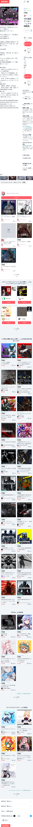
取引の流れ (26, 155)
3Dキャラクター (28, 10)
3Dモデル (26, 8)
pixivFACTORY (26, 145)
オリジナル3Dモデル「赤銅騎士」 (23, 242)
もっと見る (16, 330)
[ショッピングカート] (28, 1)
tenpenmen (8, 298)
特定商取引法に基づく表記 (27, 164)
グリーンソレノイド (12, 193)
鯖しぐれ (8, 319)
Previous (2, 15)
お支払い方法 (27, 158)
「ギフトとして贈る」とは (27, 97)
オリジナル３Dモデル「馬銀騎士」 (8, 217)
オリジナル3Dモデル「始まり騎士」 (8, 267)
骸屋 (22, 298)
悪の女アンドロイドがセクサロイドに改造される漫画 (8, 242)
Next (16, 15)
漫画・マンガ (4, 238)
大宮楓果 (23, 319)
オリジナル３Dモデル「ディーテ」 (24, 217)
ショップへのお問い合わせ (27, 168)
